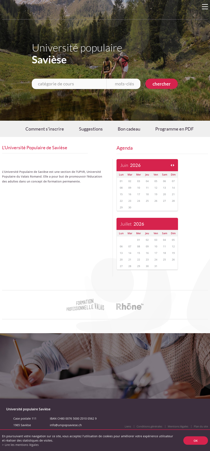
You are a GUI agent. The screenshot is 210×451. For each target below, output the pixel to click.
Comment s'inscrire (44, 128)
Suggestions (91, 128)
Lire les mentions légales (22, 445)
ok (196, 440)
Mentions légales (178, 426)
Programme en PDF (174, 128)
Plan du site (201, 426)
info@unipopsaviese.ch (66, 425)
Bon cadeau (129, 128)
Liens (128, 426)
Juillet (132, 224)
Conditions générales (149, 426)
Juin (130, 165)
